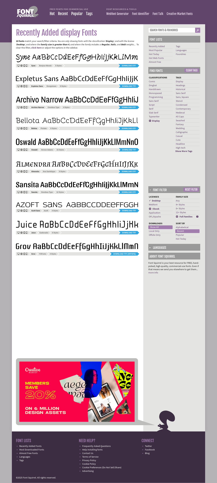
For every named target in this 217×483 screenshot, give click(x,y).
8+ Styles (180, 208)
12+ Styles (181, 212)
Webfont (153, 204)
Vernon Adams (47, 150)
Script (152, 105)
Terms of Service (90, 456)
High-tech (180, 147)
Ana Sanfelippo (49, 171)
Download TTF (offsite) (124, 254)
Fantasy (180, 124)
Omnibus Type (53, 107)
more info (153, 272)
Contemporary (183, 108)
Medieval (180, 112)
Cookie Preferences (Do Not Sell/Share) (101, 467)
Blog (147, 453)
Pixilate (44, 128)
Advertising (88, 471)
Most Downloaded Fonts (31, 449)
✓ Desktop (155, 200)
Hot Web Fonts (156, 58)
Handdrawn (155, 89)
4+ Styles (180, 204)
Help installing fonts (92, 449)
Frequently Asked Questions (96, 446)
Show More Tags (183, 151)
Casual (179, 136)
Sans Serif (154, 101)
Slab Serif (153, 112)
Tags (89, 13)
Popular (77, 13)
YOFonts (42, 254)
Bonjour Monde (45, 66)
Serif (151, 108)
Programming (156, 97)
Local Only (154, 231)
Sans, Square (182, 97)
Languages (181, 50)
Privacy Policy (89, 460)
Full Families (184, 216)
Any (178, 200)
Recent (63, 13)
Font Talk (158, 14)
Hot (52, 13)
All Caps (180, 116)
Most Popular (155, 50)
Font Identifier (140, 14)
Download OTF (129, 66)
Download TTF (129, 86)
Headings (180, 85)
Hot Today (154, 54)
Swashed (180, 120)
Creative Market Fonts (180, 14)
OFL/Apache (155, 216)
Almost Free (155, 62)
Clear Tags (192, 70)
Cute (178, 140)
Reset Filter (191, 189)
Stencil (179, 101)
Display (154, 121)
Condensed (181, 105)
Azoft (46, 211)
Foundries (181, 54)
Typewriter (154, 116)
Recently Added (157, 46)
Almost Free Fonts (28, 453)
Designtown (51, 86)
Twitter (148, 446)
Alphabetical (182, 227)
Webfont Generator (117, 14)
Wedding (180, 128)
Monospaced (155, 93)
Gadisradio (44, 233)
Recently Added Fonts (30, 446)
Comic (152, 81)
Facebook (150, 449)
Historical (180, 89)
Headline (180, 144)
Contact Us (87, 453)
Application (154, 212)
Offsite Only (155, 235)
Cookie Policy (89, 464)
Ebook (154, 209)
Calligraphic (182, 132)
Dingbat (153, 85)
